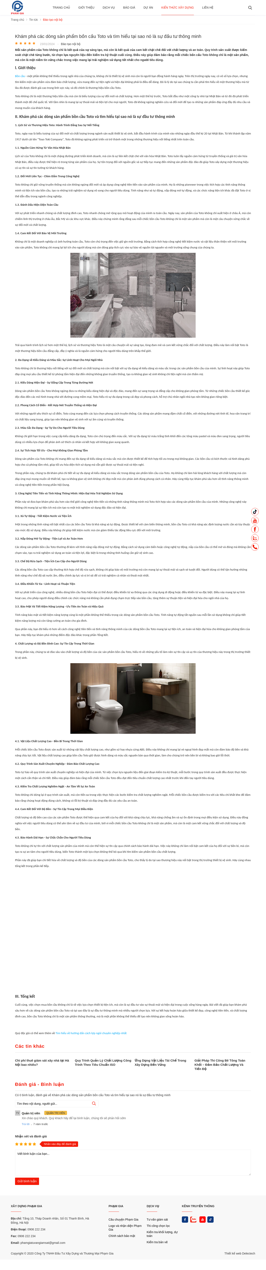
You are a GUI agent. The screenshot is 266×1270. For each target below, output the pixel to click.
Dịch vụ (109, 7)
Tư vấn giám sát (157, 1219)
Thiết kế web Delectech (239, 1253)
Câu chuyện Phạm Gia (123, 1219)
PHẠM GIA (116, 1206)
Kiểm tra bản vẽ (157, 1242)
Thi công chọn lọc (158, 1225)
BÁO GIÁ (129, 7)
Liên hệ (207, 7)
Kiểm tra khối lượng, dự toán (162, 1234)
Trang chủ (61, 7)
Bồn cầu (20, 76)
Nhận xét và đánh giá (31, 1136)
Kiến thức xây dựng (177, 7)
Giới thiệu (86, 7)
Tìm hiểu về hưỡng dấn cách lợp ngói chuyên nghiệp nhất (91, 1033)
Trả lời (25, 1124)
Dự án (148, 7)
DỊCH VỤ (153, 1206)
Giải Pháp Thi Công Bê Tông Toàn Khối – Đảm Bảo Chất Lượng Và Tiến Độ (220, 1065)
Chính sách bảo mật (122, 1236)
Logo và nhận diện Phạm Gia (125, 1227)
